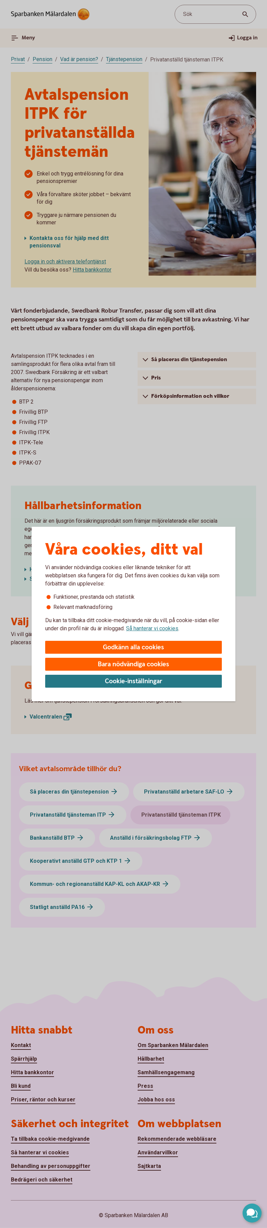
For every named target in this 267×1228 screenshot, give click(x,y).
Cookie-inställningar (133, 681)
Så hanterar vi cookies (152, 628)
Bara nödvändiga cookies (133, 664)
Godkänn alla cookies (133, 647)
